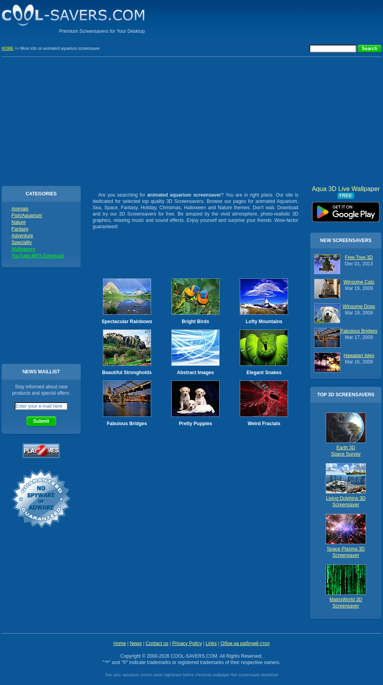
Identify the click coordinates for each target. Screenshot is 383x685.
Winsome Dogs (359, 306)
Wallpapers (23, 249)
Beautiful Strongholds (127, 372)
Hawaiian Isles (358, 355)
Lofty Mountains (264, 321)
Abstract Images (195, 372)
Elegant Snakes (264, 372)
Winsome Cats (358, 282)
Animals (19, 209)
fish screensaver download (254, 675)
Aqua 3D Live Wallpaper (345, 209)
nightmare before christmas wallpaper (197, 675)
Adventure (22, 235)
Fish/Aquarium (26, 215)
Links (211, 643)
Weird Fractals (264, 423)
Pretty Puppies (195, 423)
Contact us (157, 643)
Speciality (21, 242)
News (136, 643)
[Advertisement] (288, 18)
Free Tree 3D (359, 257)
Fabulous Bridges (127, 423)
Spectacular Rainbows (127, 321)
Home (119, 643)
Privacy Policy (187, 643)
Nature (18, 222)
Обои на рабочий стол (245, 643)
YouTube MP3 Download (37, 256)
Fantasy (19, 229)
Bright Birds (195, 321)
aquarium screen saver (143, 675)
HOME (7, 48)
